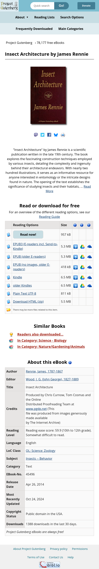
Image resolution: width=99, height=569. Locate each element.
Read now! (28, 234)
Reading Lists (44, 17)
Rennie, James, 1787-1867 (44, 371)
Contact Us (56, 557)
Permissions (80, 549)
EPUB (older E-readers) (29, 256)
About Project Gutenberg (29, 549)
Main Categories (70, 29)
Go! (61, 5)
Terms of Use (35, 557)
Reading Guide (49, 217)
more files (32, 309)
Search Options (72, 17)
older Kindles (22, 285)
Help (71, 557)
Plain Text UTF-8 (24, 293)
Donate (86, 5)
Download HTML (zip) (28, 301)
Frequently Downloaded (34, 29)
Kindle (17, 277)
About (21, 17)
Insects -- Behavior (39, 458)
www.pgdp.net (36, 409)
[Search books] (42, 5)
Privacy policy (58, 549)
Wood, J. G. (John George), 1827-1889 (52, 379)
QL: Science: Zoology (40, 451)
